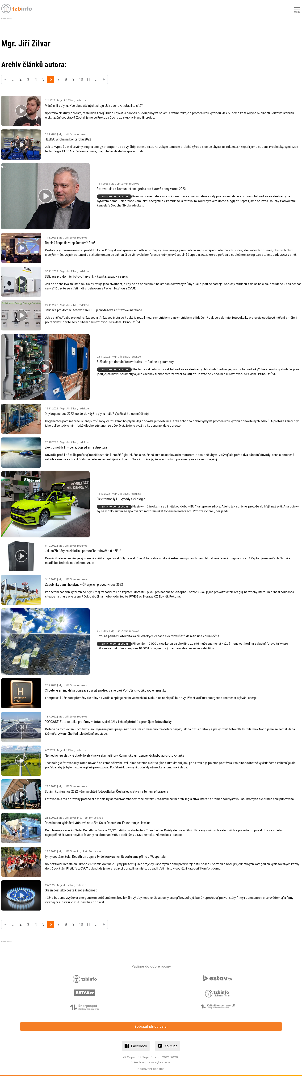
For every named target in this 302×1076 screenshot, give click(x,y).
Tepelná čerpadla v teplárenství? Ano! (70, 243)
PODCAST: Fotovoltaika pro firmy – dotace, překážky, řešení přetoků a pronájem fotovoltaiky (108, 722)
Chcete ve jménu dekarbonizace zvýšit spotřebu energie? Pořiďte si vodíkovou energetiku (106, 690)
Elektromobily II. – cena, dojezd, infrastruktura (76, 447)
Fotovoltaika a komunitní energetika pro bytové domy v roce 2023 (141, 189)
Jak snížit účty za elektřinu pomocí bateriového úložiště (83, 551)
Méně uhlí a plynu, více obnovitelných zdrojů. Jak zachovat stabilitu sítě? (94, 105)
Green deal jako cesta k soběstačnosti (71, 890)
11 (88, 79)
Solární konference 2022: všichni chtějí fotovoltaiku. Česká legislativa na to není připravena (106, 791)
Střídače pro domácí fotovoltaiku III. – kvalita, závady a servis (86, 276)
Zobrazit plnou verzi (151, 1026)
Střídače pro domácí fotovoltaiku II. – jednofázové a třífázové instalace (93, 310)
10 (81, 79)
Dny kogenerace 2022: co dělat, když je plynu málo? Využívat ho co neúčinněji (97, 414)
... (13, 79)
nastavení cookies (151, 1069)
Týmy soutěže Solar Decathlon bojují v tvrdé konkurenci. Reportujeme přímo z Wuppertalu (105, 856)
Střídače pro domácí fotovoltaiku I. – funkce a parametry (135, 362)
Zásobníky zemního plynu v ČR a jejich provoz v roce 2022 (84, 584)
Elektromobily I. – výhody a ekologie (121, 499)
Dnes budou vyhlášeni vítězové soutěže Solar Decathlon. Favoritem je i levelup (98, 823)
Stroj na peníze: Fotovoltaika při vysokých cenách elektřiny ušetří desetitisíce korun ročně (158, 636)
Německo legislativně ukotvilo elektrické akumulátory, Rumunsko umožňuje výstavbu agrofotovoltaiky (114, 755)
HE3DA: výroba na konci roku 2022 (68, 139)
